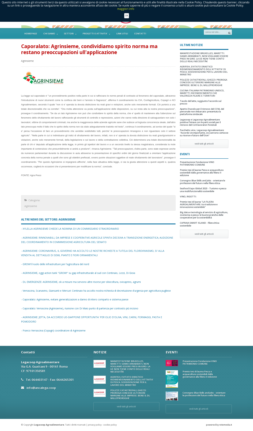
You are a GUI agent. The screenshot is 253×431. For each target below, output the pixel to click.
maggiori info (125, 9)
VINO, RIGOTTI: (188, 196)
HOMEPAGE (30, 33)
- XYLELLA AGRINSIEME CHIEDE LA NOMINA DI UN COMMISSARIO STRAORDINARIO (70, 228)
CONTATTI (140, 33)
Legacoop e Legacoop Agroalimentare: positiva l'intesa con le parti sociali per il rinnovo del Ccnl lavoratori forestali (200, 122)
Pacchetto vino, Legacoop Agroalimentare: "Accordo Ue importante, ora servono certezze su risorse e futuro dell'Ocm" (204, 133)
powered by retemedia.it (219, 424)
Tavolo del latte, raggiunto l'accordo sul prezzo (200, 102)
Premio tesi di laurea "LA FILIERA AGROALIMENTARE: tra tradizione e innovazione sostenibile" (199, 204)
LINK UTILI (122, 33)
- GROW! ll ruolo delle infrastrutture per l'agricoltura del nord (55, 264)
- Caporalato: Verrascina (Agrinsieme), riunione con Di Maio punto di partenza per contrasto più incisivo (79, 308)
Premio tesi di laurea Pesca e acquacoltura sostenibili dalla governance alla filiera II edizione (201, 173)
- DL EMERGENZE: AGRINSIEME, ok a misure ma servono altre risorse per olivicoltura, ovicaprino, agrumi (81, 282)
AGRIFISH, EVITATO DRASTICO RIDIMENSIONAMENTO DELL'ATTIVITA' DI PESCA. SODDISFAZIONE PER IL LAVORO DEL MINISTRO (204, 70)
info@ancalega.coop (41, 388)
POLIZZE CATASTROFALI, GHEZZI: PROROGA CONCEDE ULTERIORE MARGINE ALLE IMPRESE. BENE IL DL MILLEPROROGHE (203, 82)
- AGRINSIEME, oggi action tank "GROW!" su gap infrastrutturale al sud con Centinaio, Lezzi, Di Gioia (78, 273)
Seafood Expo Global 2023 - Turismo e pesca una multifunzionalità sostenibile (203, 190)
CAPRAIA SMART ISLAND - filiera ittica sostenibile (199, 224)
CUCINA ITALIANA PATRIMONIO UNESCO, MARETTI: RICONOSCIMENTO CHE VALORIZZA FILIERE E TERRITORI (202, 93)
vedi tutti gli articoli (204, 143)
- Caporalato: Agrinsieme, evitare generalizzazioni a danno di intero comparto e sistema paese (74, 299)
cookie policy (110, 424)
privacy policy (95, 424)
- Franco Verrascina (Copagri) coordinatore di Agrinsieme (53, 330)
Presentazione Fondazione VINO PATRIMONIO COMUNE (197, 163)
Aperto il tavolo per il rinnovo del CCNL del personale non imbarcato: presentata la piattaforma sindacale (202, 111)
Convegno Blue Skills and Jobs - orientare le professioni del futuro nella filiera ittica (202, 182)
